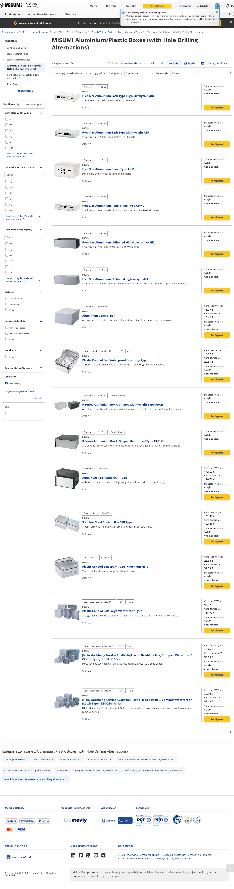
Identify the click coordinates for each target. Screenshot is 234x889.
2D (89, 107)
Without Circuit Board (19, 333)
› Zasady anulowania (199, 854)
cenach (159, 63)
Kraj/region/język (22, 857)
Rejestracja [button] (157, 6)
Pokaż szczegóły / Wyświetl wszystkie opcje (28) (19, 217)
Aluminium (14, 304)
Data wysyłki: (162, 73)
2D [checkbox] (10, 413)
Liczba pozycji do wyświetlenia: (67, 73)
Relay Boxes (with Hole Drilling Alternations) (96, 770)
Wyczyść (37, 398)
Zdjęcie (191, 63)
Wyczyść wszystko (34, 104)
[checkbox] (23, 119)
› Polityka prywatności (174, 854)
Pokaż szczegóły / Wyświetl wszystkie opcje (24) (19, 155)
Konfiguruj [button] (217, 107)
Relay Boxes (13, 84)
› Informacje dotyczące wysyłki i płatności (168, 858)
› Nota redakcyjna (128, 854)
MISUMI (58, 32)
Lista (176, 63)
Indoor (12, 357)
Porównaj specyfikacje (216, 63)
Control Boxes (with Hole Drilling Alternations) (23, 76)
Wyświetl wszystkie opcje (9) (20, 391)
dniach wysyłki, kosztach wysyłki (139, 63)
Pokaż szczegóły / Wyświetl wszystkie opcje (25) (19, 280)
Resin (11, 310)
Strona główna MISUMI (13, 32)
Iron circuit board (17, 327)
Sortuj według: (116, 73)
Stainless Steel (16, 298)
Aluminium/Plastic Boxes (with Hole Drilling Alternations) (24, 67)
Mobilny (108, 820)
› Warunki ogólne (149, 854)
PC (124, 820)
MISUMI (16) (15, 383)
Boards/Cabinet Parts (102, 32)
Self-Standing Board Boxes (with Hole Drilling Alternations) (154, 770)
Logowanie (182, 6)
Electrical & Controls (77, 32)
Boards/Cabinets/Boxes (130, 32)
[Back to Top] (230, 868)
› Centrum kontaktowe (130, 858)
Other (12, 339)
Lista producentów (39, 32)
